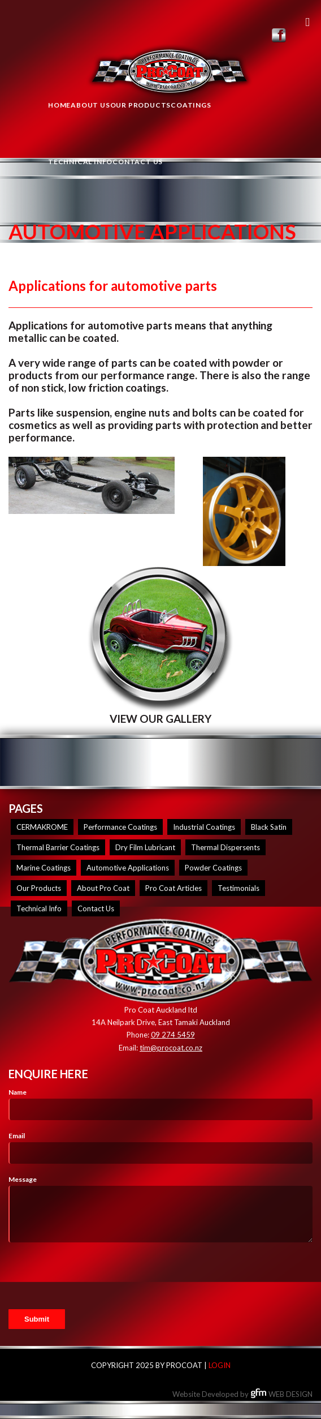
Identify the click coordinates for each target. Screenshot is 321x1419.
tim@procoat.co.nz (171, 1047)
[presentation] (94, 1276)
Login (220, 1365)
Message (22, 1179)
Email (16, 1135)
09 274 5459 (173, 1034)
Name (17, 1092)
